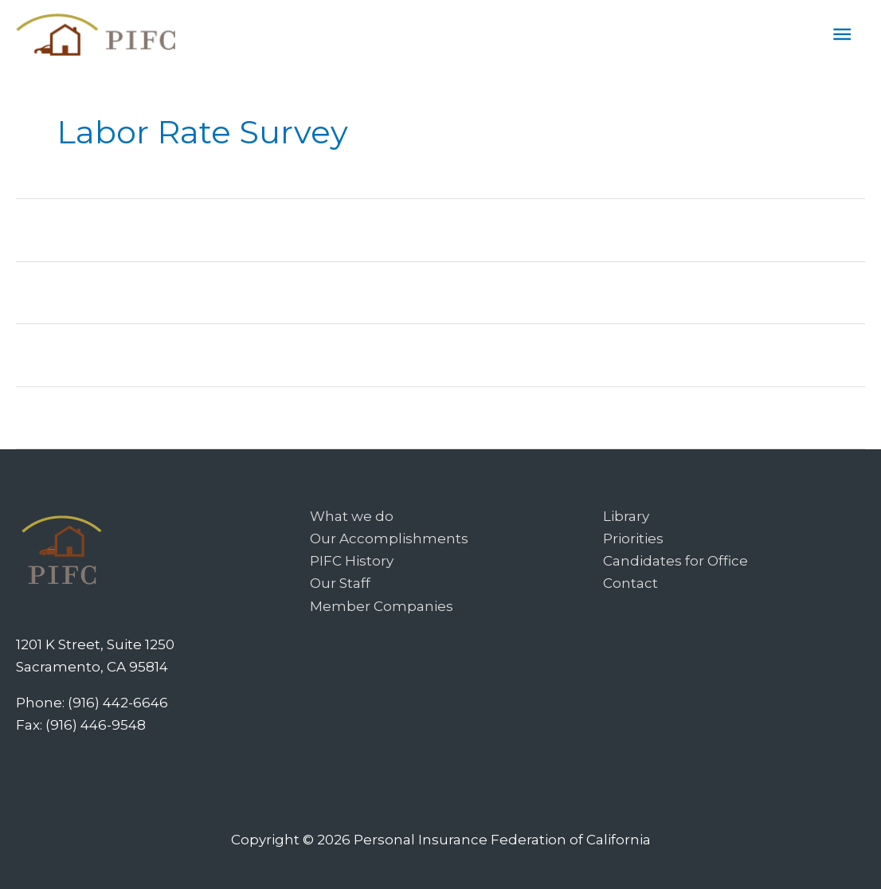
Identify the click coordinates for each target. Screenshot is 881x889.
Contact (630, 583)
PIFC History (352, 561)
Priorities (633, 538)
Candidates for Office (675, 561)
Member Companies (381, 606)
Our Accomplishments (389, 538)
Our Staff (340, 583)
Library (626, 516)
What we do (352, 516)
